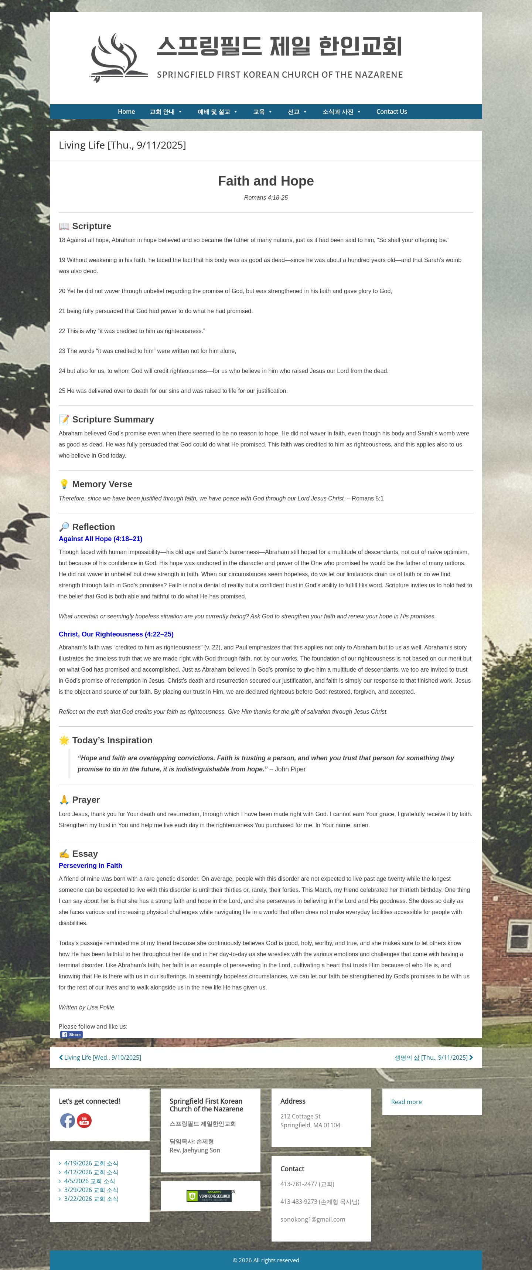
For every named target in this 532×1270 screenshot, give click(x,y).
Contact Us (391, 112)
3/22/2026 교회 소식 (91, 1199)
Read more (406, 1101)
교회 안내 (166, 111)
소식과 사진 (342, 111)
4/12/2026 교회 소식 (91, 1172)
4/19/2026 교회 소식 (91, 1163)
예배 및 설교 (218, 111)
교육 (263, 111)
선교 (298, 111)
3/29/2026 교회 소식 (91, 1190)
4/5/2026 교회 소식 (89, 1181)
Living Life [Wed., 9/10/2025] (100, 1057)
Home (126, 112)
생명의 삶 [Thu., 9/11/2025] (434, 1057)
